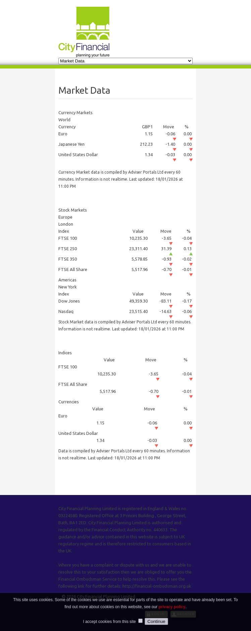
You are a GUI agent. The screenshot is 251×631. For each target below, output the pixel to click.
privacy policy (171, 613)
